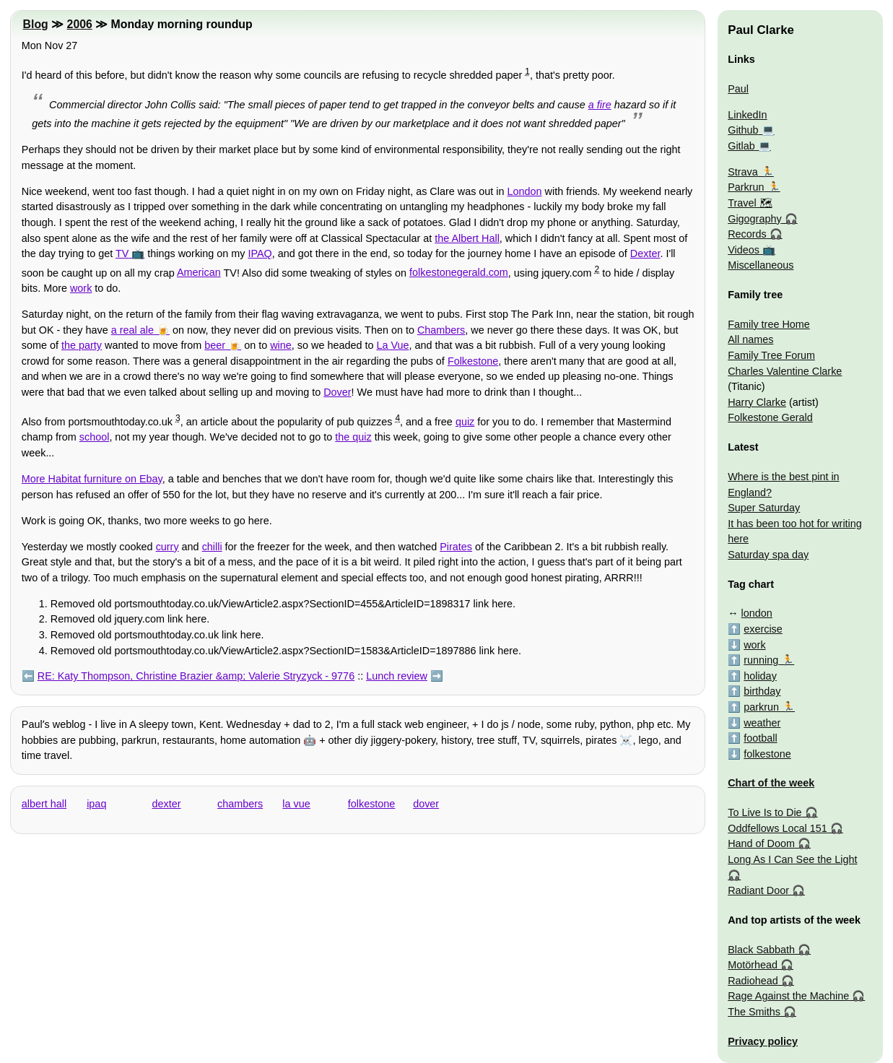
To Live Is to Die (764, 812)
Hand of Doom (761, 843)
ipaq (96, 804)
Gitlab (741, 146)
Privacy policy (763, 1041)
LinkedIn (747, 115)
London (525, 191)
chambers (240, 804)
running (761, 660)
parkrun (761, 707)
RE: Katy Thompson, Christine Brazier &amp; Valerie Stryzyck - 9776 (196, 676)
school (94, 437)
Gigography (754, 219)
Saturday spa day (768, 554)
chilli (212, 546)
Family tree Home (769, 324)
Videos (743, 250)
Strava (743, 172)
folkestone (372, 804)
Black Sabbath (761, 949)
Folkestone (473, 361)
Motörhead (752, 965)
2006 (79, 24)
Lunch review (396, 676)
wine (281, 345)
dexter (166, 804)
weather (762, 723)
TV (122, 253)
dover (426, 804)
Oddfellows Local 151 (777, 828)
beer (214, 345)
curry (167, 546)
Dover (337, 392)
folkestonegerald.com (458, 272)
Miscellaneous (760, 265)
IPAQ (259, 253)
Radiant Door (758, 890)
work (81, 288)
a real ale (132, 330)
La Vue (392, 345)
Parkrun (746, 187)
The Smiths (754, 1012)
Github (743, 130)
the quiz (353, 437)
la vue (296, 804)
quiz (465, 422)
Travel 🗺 (750, 203)
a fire (599, 104)
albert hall (44, 804)
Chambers (441, 330)
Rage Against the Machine (788, 996)
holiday (760, 676)
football (760, 738)
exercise (763, 629)
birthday (762, 691)
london (756, 613)
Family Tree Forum (771, 355)
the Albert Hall (467, 238)
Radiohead (753, 980)
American (199, 272)
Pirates (456, 546)
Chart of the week (771, 783)
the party (81, 345)
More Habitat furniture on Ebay (92, 479)
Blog (35, 24)
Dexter (645, 253)
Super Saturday (764, 507)
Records (747, 234)
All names (750, 339)
